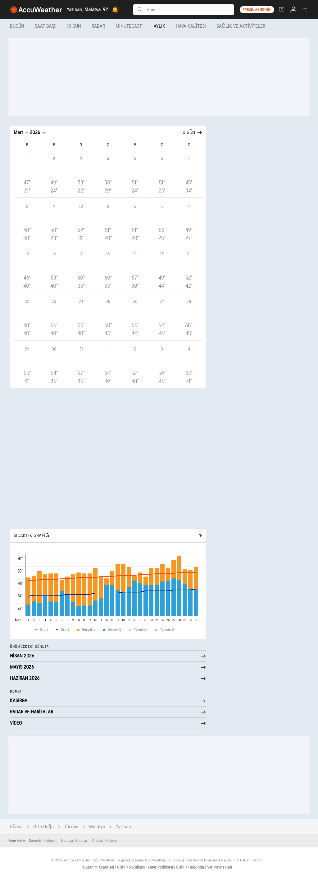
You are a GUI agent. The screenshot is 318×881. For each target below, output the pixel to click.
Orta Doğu (43, 827)
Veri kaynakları (219, 867)
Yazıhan (123, 827)
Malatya (97, 827)
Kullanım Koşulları (98, 867)
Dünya (16, 827)
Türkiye (71, 827)
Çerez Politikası (161, 867)
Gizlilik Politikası (131, 867)
